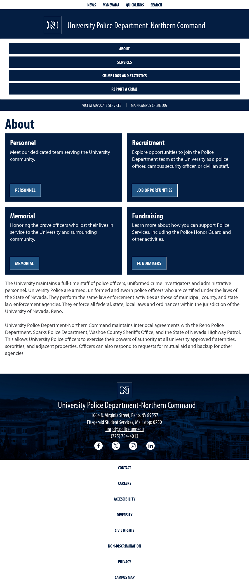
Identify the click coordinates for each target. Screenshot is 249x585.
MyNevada (111, 5)
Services (124, 62)
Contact (124, 467)
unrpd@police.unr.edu (124, 428)
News (91, 5)
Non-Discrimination (124, 546)
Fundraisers (149, 263)
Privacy (124, 561)
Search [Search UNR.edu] (156, 5)
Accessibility (124, 499)
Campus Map (125, 577)
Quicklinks (135, 5)
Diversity (124, 514)
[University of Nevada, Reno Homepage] (124, 390)
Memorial (24, 263)
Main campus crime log (149, 105)
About (124, 48)
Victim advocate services (101, 105)
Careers (124, 483)
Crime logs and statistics (124, 75)
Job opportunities (154, 190)
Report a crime (124, 89)
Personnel (25, 190)
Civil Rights (124, 530)
